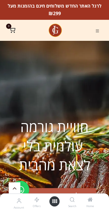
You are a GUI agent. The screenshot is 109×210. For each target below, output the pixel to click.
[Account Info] (19, 200)
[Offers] (37, 200)
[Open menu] (54, 201)
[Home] (90, 200)
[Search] (72, 200)
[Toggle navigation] (97, 30)
